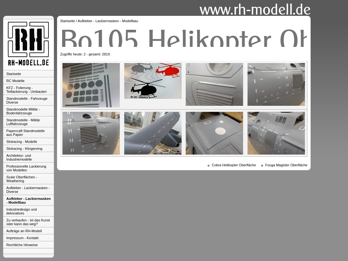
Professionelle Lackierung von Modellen (26, 168)
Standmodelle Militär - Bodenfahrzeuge (23, 111)
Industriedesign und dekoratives (21, 211)
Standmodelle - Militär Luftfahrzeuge (23, 122)
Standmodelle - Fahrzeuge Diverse (27, 100)
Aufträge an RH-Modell (24, 231)
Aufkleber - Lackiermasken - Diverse (28, 190)
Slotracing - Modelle (21, 141)
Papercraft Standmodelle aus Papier (25, 133)
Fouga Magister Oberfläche (286, 165)
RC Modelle (15, 81)
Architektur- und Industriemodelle (19, 157)
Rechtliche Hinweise (22, 245)
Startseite (13, 74)
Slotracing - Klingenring (24, 148)
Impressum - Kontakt (22, 238)
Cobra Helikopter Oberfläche (234, 165)
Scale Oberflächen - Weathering (21, 179)
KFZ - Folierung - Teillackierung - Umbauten (26, 89)
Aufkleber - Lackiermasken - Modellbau (28, 200)
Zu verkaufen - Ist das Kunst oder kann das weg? (28, 222)
